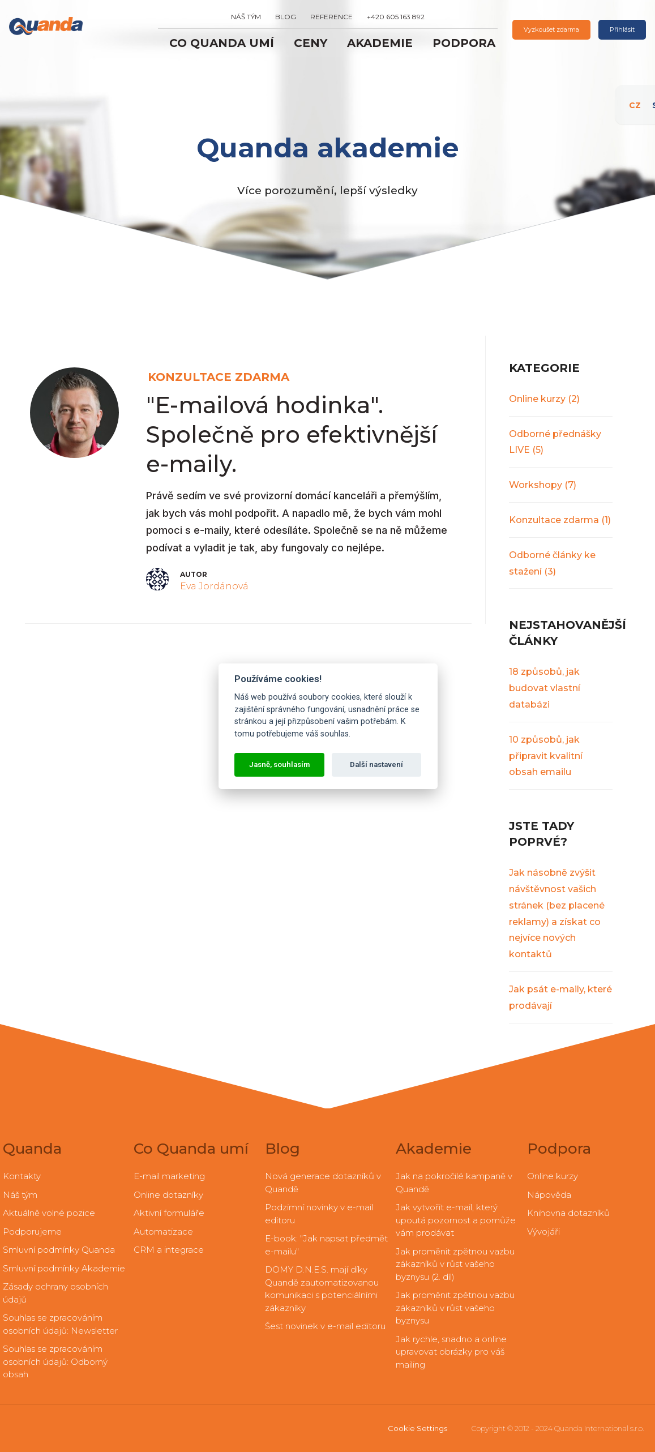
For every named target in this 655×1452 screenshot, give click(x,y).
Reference (331, 16)
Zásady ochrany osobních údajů (55, 1293)
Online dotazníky (168, 1194)
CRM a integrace (169, 1249)
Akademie (380, 43)
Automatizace (163, 1231)
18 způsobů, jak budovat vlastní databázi (544, 688)
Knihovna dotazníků (568, 1212)
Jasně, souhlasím (279, 764)
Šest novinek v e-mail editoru (325, 1326)
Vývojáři (543, 1231)
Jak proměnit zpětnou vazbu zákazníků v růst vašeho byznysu (455, 1308)
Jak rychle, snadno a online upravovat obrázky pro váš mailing (451, 1352)
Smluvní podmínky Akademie (64, 1268)
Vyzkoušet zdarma (551, 29)
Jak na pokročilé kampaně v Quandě (454, 1182)
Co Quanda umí (221, 43)
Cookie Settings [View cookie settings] (417, 1428)
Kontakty (22, 1176)
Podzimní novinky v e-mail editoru (319, 1214)
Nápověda (549, 1194)
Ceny (310, 43)
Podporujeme (32, 1231)
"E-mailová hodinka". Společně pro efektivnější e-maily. (292, 434)
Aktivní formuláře (169, 1212)
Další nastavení (376, 764)
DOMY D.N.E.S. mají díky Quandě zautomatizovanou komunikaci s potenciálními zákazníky (322, 1288)
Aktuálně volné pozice (49, 1212)
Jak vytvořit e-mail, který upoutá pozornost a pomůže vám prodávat (456, 1220)
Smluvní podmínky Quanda (59, 1249)
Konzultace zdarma (560, 520)
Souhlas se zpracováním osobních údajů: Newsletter (60, 1324)
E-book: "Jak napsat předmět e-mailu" (326, 1245)
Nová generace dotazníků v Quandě (323, 1182)
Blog (285, 16)
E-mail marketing (169, 1176)
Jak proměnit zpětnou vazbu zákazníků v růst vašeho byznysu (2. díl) (455, 1264)
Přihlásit (622, 29)
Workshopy (542, 484)
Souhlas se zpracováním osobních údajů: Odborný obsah (55, 1361)
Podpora (464, 43)
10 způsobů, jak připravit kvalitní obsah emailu (546, 756)
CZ (641, 99)
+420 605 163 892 (396, 16)
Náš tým (246, 16)
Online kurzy (544, 398)
